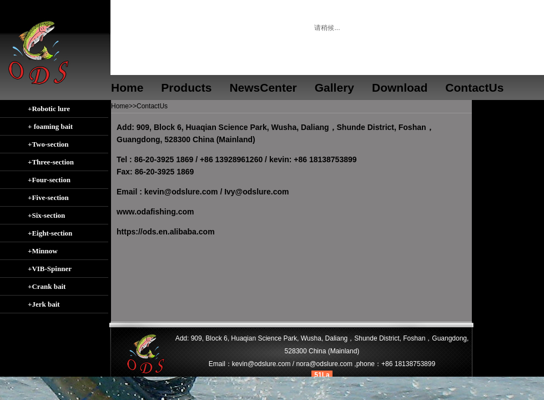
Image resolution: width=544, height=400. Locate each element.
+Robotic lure (49, 108)
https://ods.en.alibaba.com (166, 231)
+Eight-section (50, 233)
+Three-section (51, 162)
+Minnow (43, 251)
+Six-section (46, 215)
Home (127, 87)
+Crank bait (47, 286)
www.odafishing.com (155, 211)
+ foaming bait (50, 126)
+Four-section (49, 180)
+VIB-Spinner (50, 268)
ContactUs (152, 106)
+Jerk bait (44, 304)
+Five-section (48, 197)
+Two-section (48, 144)
